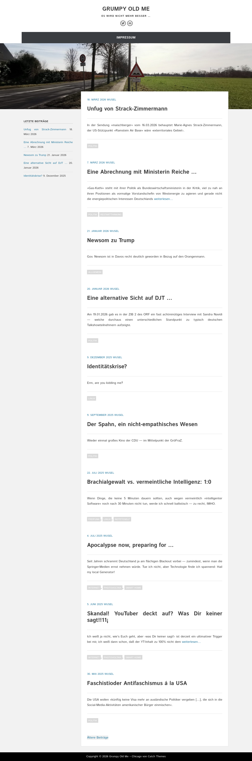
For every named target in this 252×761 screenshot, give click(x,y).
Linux (91, 398)
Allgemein (94, 272)
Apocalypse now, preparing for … (130, 545)
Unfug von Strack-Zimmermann (127, 109)
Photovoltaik (112, 587)
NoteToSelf (122, 519)
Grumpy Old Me (126, 9)
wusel (111, 100)
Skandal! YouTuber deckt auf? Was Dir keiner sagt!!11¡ (154, 617)
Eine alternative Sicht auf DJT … (129, 298)
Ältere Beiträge (97, 737)
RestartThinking (110, 214)
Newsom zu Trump (110, 241)
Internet (94, 587)
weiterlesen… (163, 199)
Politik (92, 146)
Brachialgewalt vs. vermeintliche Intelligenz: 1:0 (149, 482)
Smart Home (133, 587)
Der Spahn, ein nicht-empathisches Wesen (142, 424)
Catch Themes (157, 756)
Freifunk (93, 519)
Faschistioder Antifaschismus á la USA (137, 683)
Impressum (126, 37)
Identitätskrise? (107, 367)
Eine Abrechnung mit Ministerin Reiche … (142, 172)
